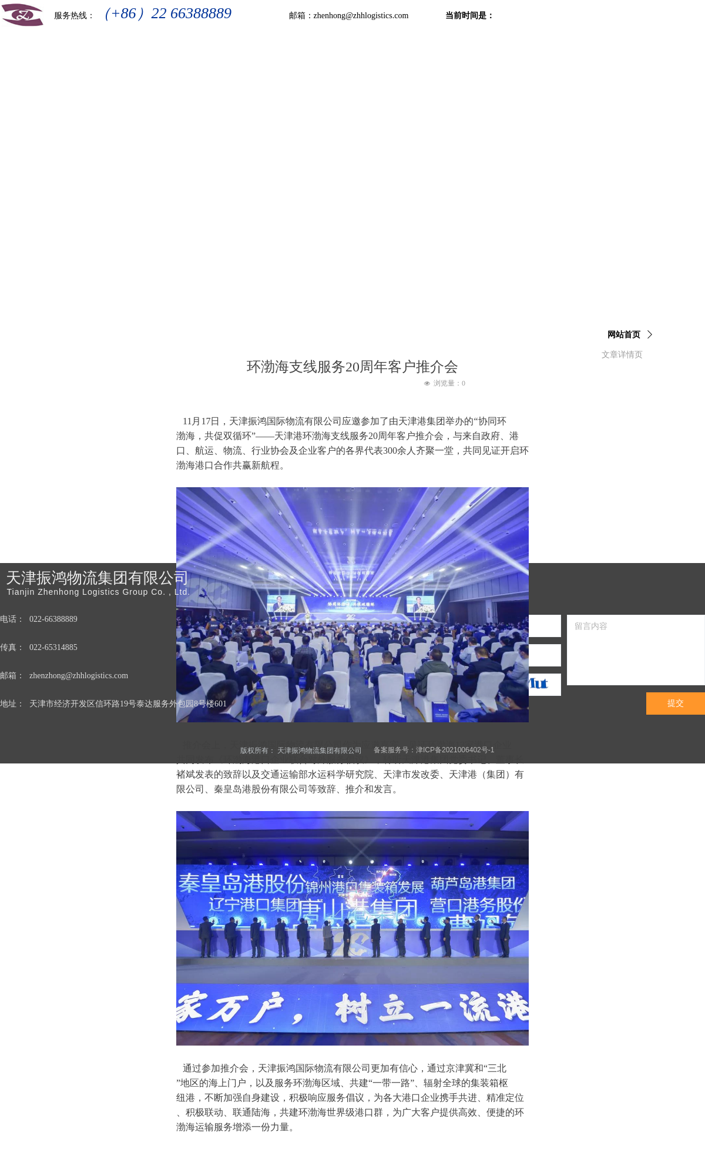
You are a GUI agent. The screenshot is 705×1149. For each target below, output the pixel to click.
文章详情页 (622, 354)
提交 (675, 703)
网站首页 (623, 334)
